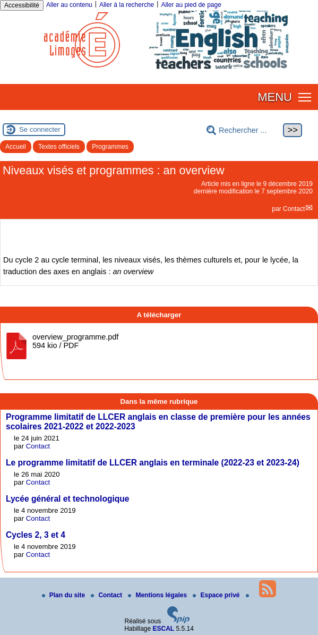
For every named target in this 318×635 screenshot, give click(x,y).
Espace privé (217, 595)
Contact (294, 209)
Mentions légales (158, 595)
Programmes (110, 146)
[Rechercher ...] (243, 130)
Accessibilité (21, 5)
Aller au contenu (69, 5)
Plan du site (64, 595)
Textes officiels (59, 146)
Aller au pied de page (191, 5)
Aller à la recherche (126, 5)
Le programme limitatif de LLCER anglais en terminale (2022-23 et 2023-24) (152, 462)
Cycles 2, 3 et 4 (35, 534)
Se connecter (40, 129)
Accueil (15, 146)
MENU (274, 97)
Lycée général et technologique (68, 498)
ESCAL (164, 628)
